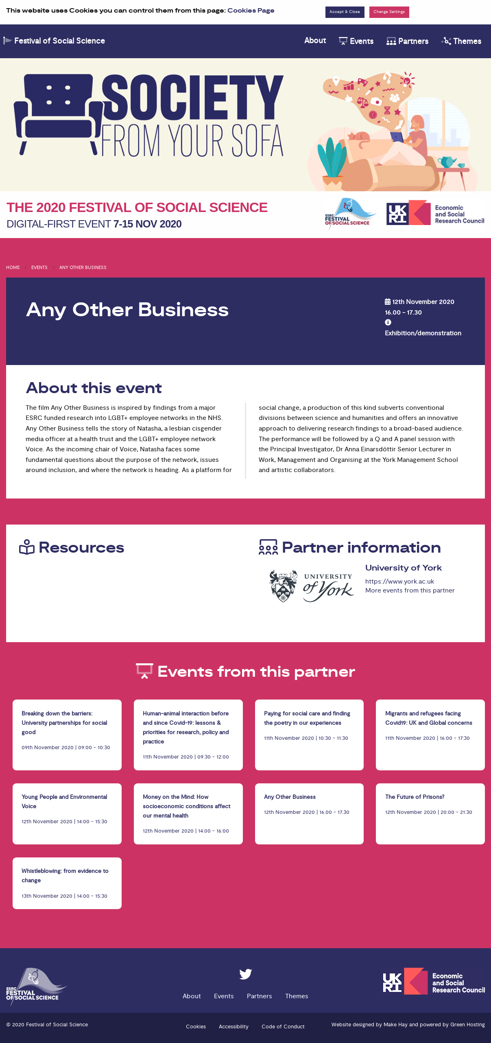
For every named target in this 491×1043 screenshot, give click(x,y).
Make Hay (396, 1024)
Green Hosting (467, 1024)
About (315, 41)
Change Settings (389, 11)
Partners (407, 41)
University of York (403, 568)
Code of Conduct (283, 1026)
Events (356, 41)
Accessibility (234, 1026)
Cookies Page (251, 11)
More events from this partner (410, 590)
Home (13, 267)
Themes (461, 41)
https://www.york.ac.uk (399, 581)
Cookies (196, 1026)
